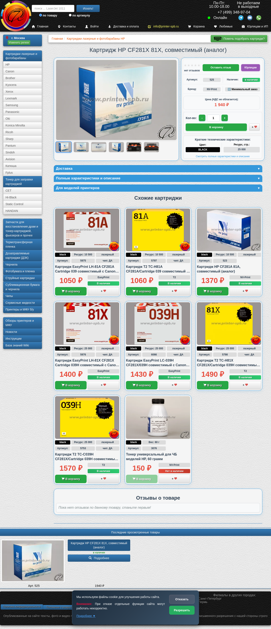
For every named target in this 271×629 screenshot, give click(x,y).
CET (8, 190)
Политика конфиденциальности (21, 607)
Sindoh (10, 152)
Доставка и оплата (123, 26)
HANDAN (12, 211)
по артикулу (79, 15)
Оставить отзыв (221, 67)
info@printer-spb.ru (163, 26)
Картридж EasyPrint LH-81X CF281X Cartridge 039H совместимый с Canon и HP (86, 365)
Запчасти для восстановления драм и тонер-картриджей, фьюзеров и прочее (22, 228)
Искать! (88, 8)
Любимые (223, 26)
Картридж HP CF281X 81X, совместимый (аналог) (99, 546)
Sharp (9, 139)
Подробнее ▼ (85, 616)
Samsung (12, 105)
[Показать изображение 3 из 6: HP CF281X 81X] (98, 147)
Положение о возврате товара (64, 608)
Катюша (11, 166)
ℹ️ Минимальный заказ (242, 89)
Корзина (196, 26)
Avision (10, 159)
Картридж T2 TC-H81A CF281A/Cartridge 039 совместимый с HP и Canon (157, 272)
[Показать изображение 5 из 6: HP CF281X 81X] (133, 147)
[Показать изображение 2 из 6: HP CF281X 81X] (81, 147)
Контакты (67, 26)
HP (8, 64)
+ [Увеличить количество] (225, 118)
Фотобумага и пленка (20, 271)
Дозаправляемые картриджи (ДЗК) (17, 255)
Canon (10, 71)
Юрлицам (251, 67)
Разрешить (182, 610)
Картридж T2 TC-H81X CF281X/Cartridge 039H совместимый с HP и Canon (228, 365)
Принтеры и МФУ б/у (20, 309)
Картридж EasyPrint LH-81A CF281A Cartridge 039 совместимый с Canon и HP (86, 272)
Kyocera (11, 85)
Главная (40, 26)
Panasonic (12, 112)
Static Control (14, 204)
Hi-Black (11, 197)
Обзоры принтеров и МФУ (20, 323)
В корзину (71, 292)
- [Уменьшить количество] (202, 118)
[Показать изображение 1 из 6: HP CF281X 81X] (64, 147)
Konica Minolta (15, 125)
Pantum (11, 145)
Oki (8, 118)
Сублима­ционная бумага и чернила (23, 287)
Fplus (9, 172)
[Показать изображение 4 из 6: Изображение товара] (116, 147)
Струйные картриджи (20, 278)
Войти (92, 26)
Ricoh (9, 132)
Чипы (9, 296)
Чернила (11, 264)
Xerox (9, 91)
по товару (48, 15)
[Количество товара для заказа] (213, 118)
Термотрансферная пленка (19, 244)
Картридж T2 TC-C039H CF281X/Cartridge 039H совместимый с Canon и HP (86, 459)
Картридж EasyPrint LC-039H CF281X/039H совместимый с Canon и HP (157, 365)
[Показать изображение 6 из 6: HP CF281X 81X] (151, 147)
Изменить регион (19, 42)
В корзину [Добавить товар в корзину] (216, 126)
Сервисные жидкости (20, 302)
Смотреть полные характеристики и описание (223, 156)
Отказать (182, 599)
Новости (11, 331)
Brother (10, 78)
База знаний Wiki (17, 345)
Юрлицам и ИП (255, 26)
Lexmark (11, 98)
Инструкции (14, 338)
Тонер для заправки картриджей (19, 182)
